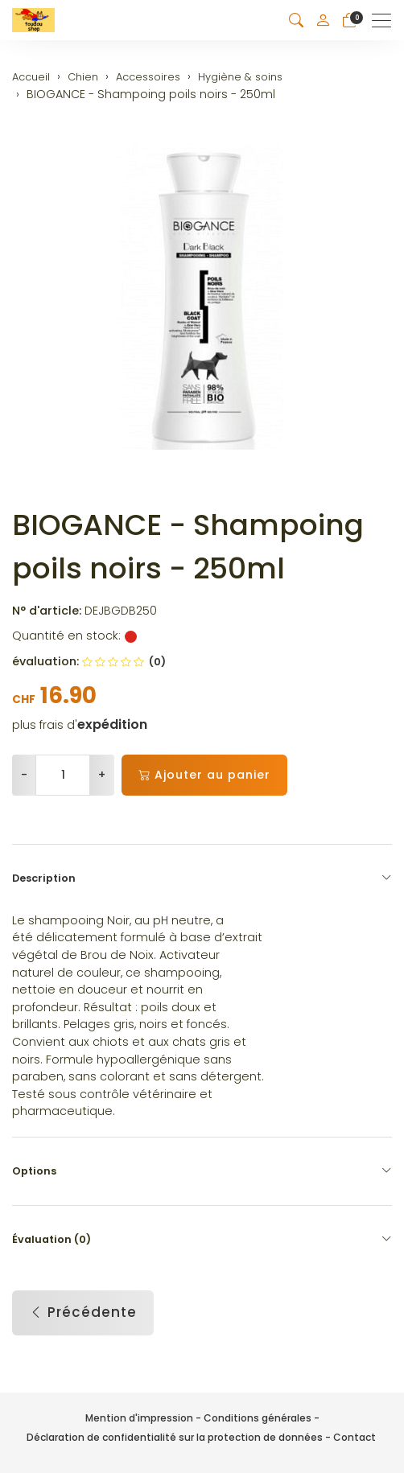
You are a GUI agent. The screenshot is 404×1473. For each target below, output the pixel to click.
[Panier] (349, 20)
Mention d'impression (139, 1418)
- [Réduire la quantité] (24, 775)
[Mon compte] (323, 20)
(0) (124, 662)
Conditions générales (257, 1418)
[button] (296, 20)
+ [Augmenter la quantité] (101, 775)
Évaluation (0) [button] (202, 1239)
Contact (354, 1437)
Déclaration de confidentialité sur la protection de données (175, 1437)
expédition (112, 725)
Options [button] (202, 1171)
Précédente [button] (83, 1312)
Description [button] (202, 878)
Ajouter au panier (204, 775)
